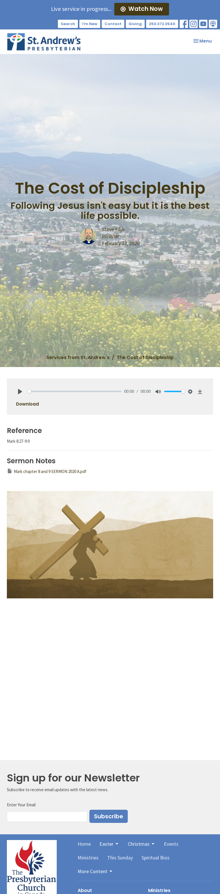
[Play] (20, 391)
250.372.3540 (162, 24)
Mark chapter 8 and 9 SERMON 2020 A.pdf (47, 471)
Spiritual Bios (156, 857)
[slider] (74, 391)
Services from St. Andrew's (77, 357)
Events (171, 844)
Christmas (141, 844)
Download (27, 404)
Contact (113, 24)
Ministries (88, 857)
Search (68, 24)
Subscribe (108, 816)
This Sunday (120, 857)
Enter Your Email (21, 804)
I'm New (89, 24)
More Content (95, 871)
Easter (109, 844)
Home (84, 844)
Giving (135, 24)
